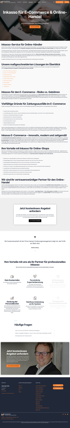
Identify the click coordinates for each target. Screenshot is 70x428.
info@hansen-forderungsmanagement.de (8, 393)
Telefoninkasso (6, 86)
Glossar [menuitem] (20, 391)
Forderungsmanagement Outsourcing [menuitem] (42, 407)
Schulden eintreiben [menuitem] (39, 391)
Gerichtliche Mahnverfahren (8, 78)
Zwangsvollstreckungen (7, 80)
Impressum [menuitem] (3, 417)
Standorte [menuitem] (20, 387)
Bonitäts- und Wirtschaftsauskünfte (9, 72)
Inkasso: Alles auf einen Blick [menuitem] (41, 385)
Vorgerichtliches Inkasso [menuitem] (40, 395)
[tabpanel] (35, 242)
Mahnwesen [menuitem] (38, 401)
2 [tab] (35, 251)
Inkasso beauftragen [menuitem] (39, 387)
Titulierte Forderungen (7, 84)
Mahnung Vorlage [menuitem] (39, 399)
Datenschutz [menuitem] (14, 417)
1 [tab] (34, 251)
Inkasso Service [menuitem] (38, 397)
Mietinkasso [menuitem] (38, 403)
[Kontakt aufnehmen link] (35, 26)
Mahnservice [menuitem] (38, 409)
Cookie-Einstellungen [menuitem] (8, 417)
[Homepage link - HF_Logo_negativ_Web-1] (8, 415)
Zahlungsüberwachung (7, 74)
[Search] (54, 2)
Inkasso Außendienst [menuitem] (39, 389)
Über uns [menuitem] (20, 385)
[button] (63, 414)
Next (68, 243)
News (35, 2)
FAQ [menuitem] (19, 389)
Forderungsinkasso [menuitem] (39, 405)
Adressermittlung (6, 82)
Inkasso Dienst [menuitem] (38, 393)
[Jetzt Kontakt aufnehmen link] (35, 235)
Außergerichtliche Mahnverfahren (9, 76)
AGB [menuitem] (17, 417)
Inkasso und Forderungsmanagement (10, 70)
